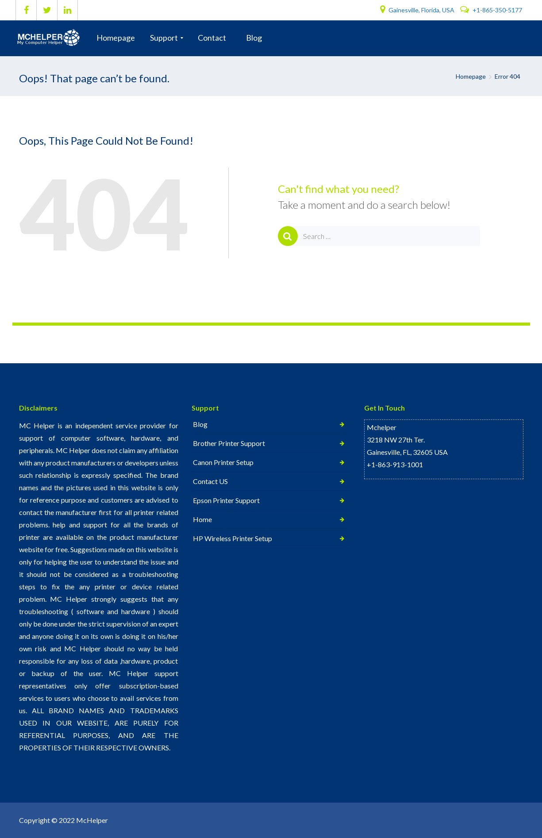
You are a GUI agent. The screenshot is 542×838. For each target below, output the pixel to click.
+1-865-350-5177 (491, 10)
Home (202, 519)
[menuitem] (115, 38)
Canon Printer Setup (223, 462)
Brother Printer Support (229, 443)
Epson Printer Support (226, 500)
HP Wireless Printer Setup (232, 538)
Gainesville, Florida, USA (418, 10)
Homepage (471, 76)
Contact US (210, 481)
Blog (200, 424)
